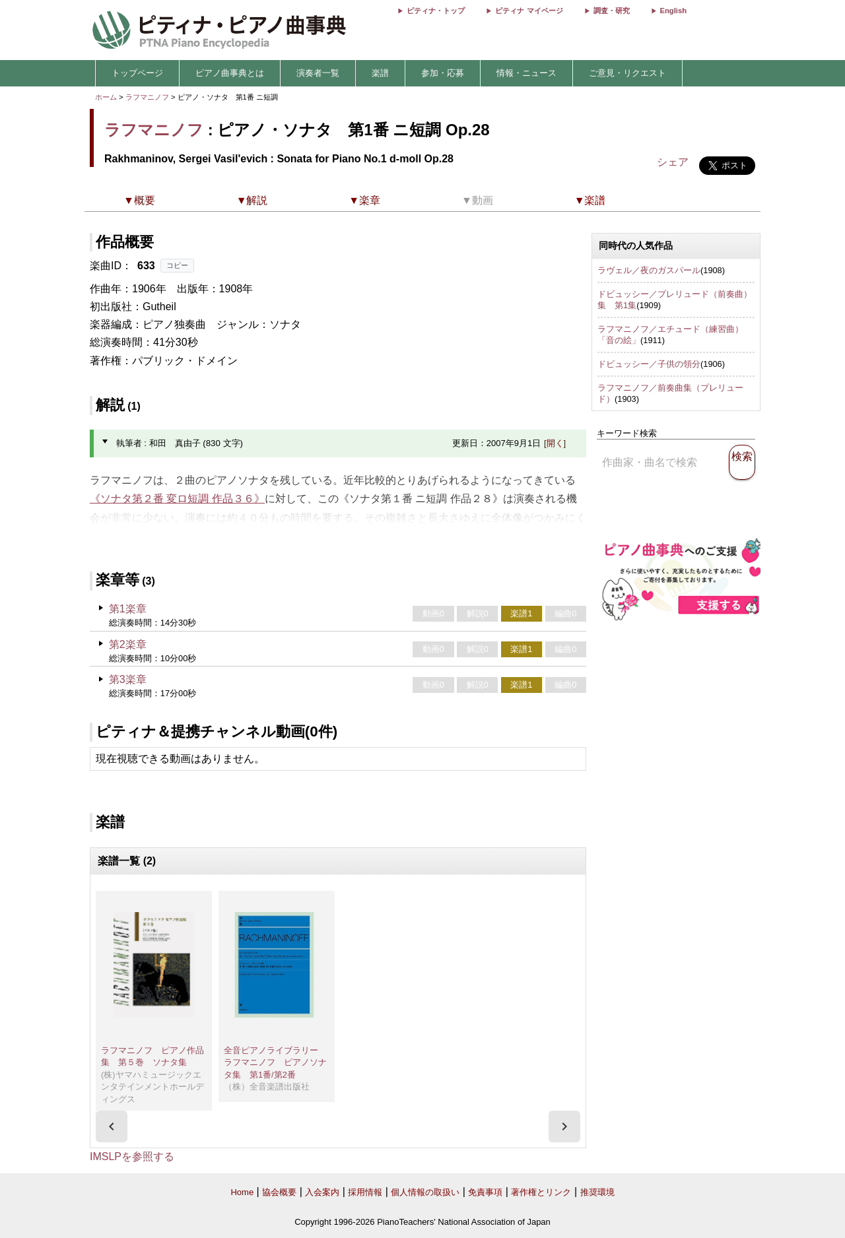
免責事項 (485, 1192)
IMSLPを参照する (132, 1156)
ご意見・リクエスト (627, 73)
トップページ (137, 73)
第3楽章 (128, 679)
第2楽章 (128, 644)
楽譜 (380, 73)
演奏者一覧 (317, 73)
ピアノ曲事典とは (229, 73)
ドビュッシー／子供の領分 (648, 364)
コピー (177, 265)
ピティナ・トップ (436, 11)
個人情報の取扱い (425, 1192)
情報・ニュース (526, 73)
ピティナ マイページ (528, 11)
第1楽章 (128, 608)
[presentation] (111, 1126)
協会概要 (279, 1192)
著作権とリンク (541, 1192)
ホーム (106, 97)
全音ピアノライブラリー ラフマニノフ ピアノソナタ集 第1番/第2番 (275, 1062)
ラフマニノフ (147, 97)
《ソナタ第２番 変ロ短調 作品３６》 (177, 498)
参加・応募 (442, 73)
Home (242, 1192)
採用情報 (365, 1192)
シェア (673, 162)
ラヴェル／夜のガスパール (648, 270)
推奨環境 (597, 1192)
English (673, 11)
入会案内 (322, 1192)
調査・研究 (611, 11)
